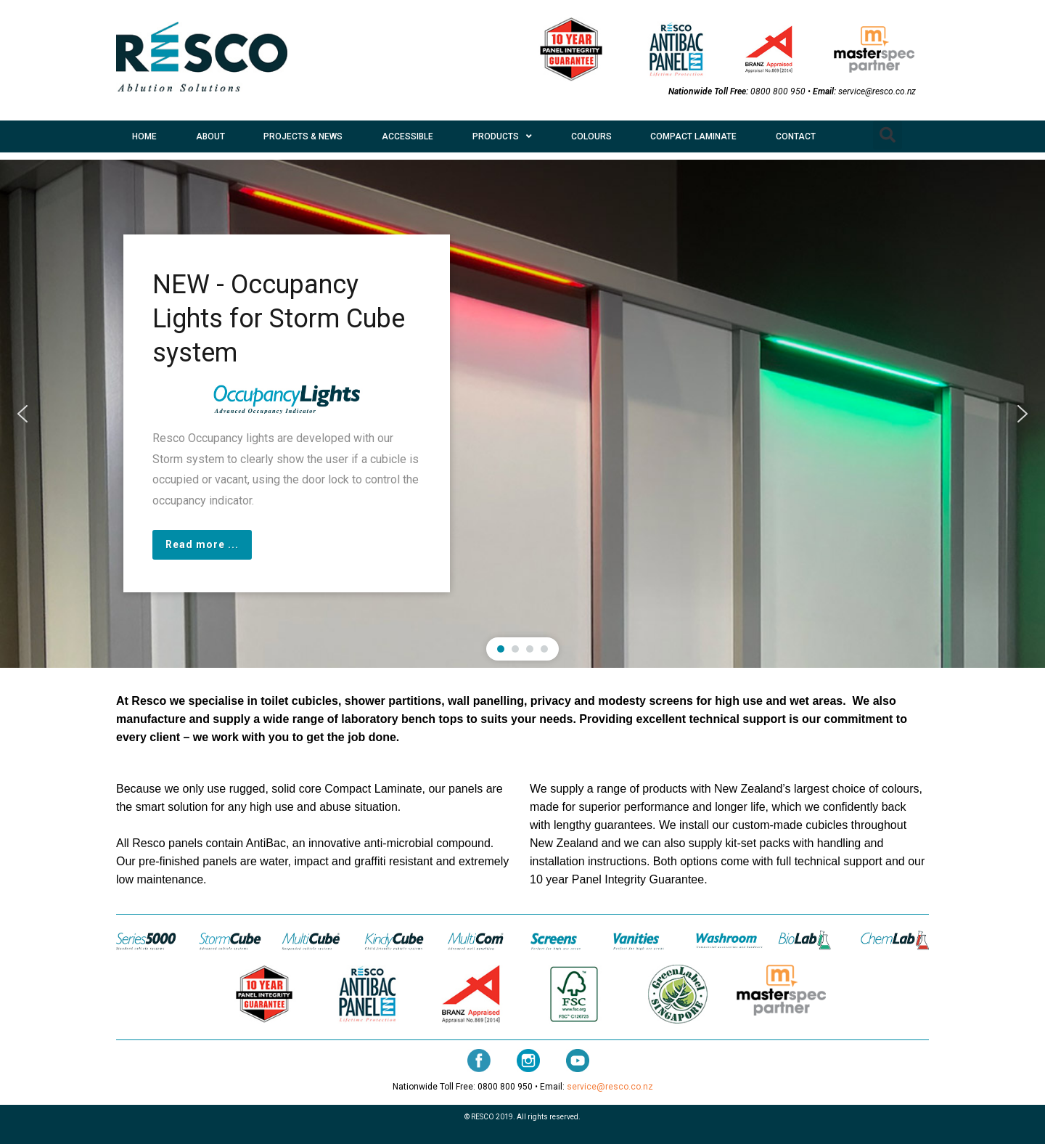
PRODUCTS (502, 136)
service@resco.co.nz (877, 91)
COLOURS (591, 136)
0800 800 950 (778, 91)
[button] (887, 135)
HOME (144, 136)
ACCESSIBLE (407, 136)
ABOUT (210, 136)
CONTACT (796, 136)
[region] (522, 414)
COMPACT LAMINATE (693, 136)
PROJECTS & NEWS (303, 136)
